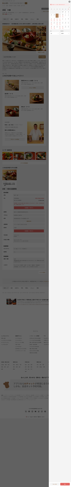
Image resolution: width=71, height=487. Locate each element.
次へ (65, 484)
